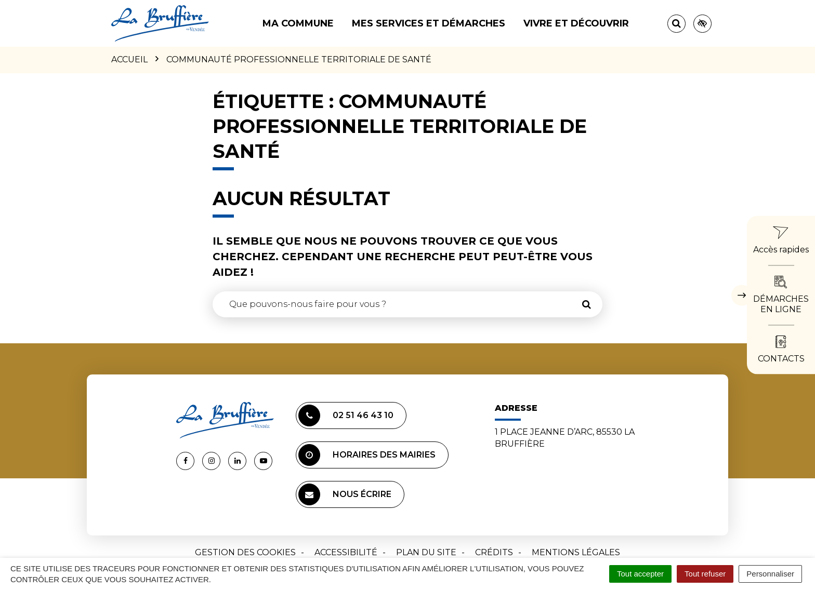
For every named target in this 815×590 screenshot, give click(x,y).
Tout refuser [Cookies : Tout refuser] (705, 573)
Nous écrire (344, 494)
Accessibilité (345, 552)
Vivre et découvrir (576, 23)
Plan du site (426, 552)
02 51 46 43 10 (345, 415)
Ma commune (298, 23)
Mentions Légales (576, 552)
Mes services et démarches (428, 23)
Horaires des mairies (367, 455)
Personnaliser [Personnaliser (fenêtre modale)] (770, 573)
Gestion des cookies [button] (245, 552)
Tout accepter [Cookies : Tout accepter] (640, 573)
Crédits (494, 552)
